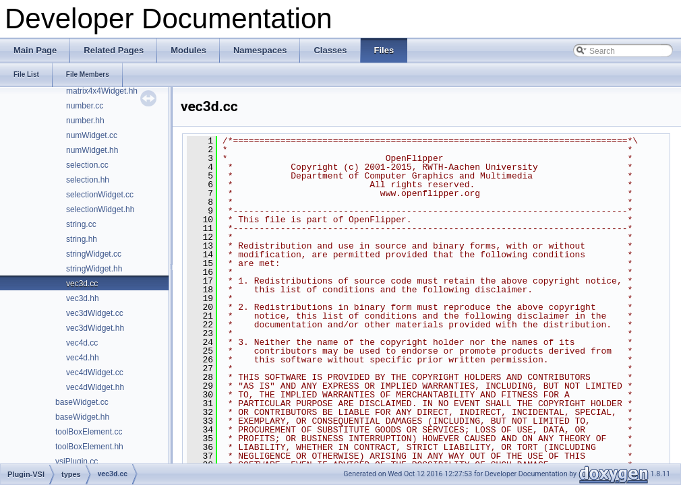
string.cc (81, 224)
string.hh (81, 239)
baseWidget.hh (82, 417)
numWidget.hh (92, 150)
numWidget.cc (91, 135)
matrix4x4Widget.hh (102, 91)
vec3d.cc (82, 283)
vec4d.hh (82, 357)
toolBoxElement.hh (89, 446)
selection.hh (87, 180)
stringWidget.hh (94, 268)
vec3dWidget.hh (95, 328)
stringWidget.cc (93, 254)
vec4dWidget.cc (94, 372)
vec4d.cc (82, 343)
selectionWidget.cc (100, 194)
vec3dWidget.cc (94, 313)
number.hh (85, 120)
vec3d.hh (82, 298)
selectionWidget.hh (100, 209)
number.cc (84, 105)
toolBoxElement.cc (88, 432)
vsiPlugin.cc (76, 461)
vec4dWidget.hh (95, 387)
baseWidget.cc (82, 402)
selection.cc (87, 165)
